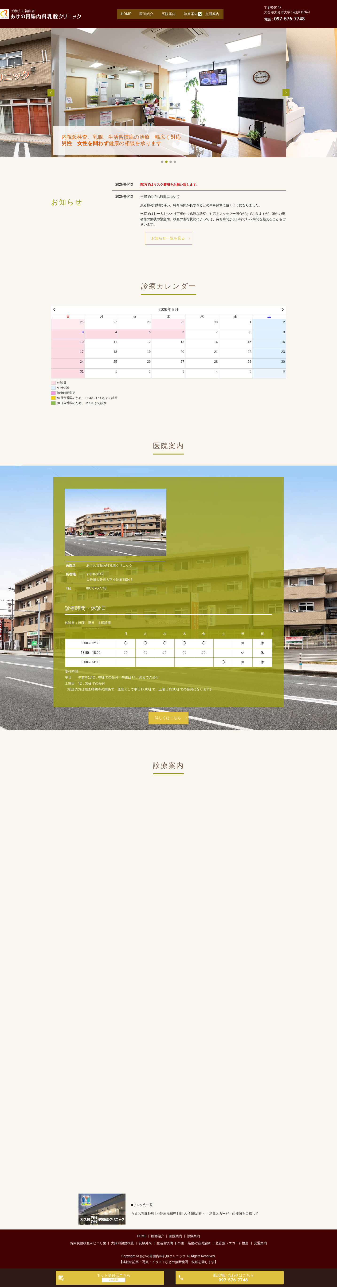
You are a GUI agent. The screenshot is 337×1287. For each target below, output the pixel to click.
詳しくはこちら (168, 718)
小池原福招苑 (166, 1213)
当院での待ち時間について (160, 196)
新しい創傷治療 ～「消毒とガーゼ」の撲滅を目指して (218, 1213)
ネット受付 (113, 1275)
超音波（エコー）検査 (232, 1243)
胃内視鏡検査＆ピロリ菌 (88, 1243)
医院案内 (169, 14)
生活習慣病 (165, 1243)
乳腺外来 (145, 1243)
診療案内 (193, 14)
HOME (123, 14)
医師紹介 (145, 14)
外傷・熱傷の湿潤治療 (194, 1243)
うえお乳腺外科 (142, 1213)
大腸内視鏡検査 (122, 1243)
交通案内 (215, 14)
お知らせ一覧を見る (168, 238)
